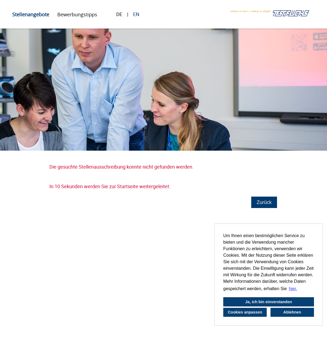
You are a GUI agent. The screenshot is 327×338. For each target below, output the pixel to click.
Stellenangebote (30, 14)
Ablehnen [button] (292, 312)
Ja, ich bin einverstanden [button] (268, 302)
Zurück (264, 202)
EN (136, 14)
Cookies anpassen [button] (245, 312)
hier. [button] (293, 288)
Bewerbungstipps (77, 14)
